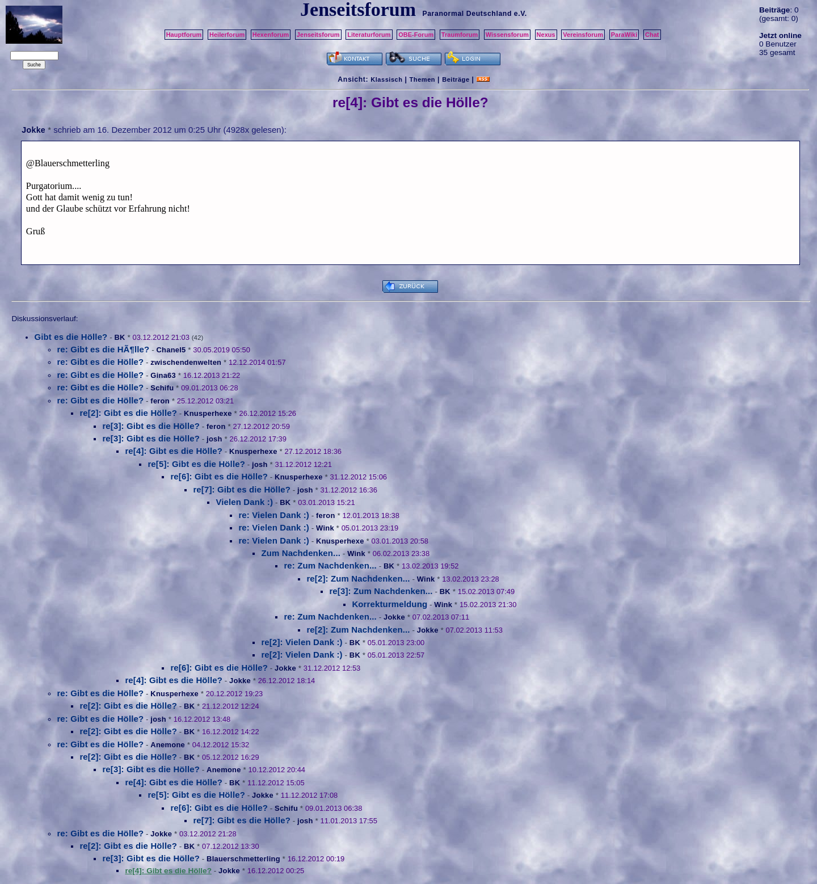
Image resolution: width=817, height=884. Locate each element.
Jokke (33, 129)
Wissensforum (507, 34)
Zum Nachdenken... (300, 553)
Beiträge (455, 79)
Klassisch (386, 79)
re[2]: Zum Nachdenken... (358, 578)
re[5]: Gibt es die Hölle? (196, 464)
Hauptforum (184, 34)
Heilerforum (227, 34)
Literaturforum (368, 34)
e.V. (520, 14)
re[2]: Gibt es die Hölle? (128, 413)
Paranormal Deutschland (467, 14)
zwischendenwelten (185, 362)
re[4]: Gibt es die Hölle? (173, 451)
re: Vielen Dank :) (273, 515)
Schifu (162, 388)
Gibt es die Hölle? (70, 337)
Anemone (167, 744)
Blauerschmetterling (243, 858)
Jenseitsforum (318, 34)
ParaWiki (624, 34)
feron (160, 401)
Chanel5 (171, 350)
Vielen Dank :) (244, 502)
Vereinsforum (583, 34)
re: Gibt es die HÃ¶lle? (103, 349)
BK (119, 337)
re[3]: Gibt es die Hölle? (151, 426)
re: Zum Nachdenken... (330, 565)
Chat (652, 34)
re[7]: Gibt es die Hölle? (241, 489)
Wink (325, 528)
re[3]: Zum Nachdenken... (380, 591)
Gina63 (163, 375)
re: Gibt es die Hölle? (100, 362)
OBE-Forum (415, 34)
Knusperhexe (208, 413)
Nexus (546, 34)
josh (214, 439)
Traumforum (459, 34)
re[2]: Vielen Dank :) (301, 642)
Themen (422, 79)
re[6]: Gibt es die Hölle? (219, 476)
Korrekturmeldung (389, 604)
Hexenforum (270, 34)
